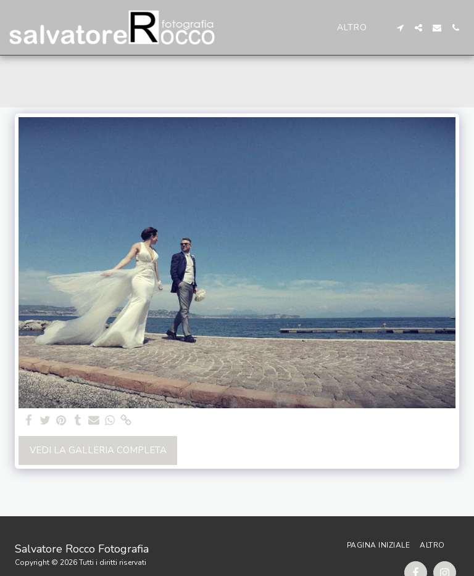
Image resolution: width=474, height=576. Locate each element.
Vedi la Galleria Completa (98, 450)
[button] (400, 27)
